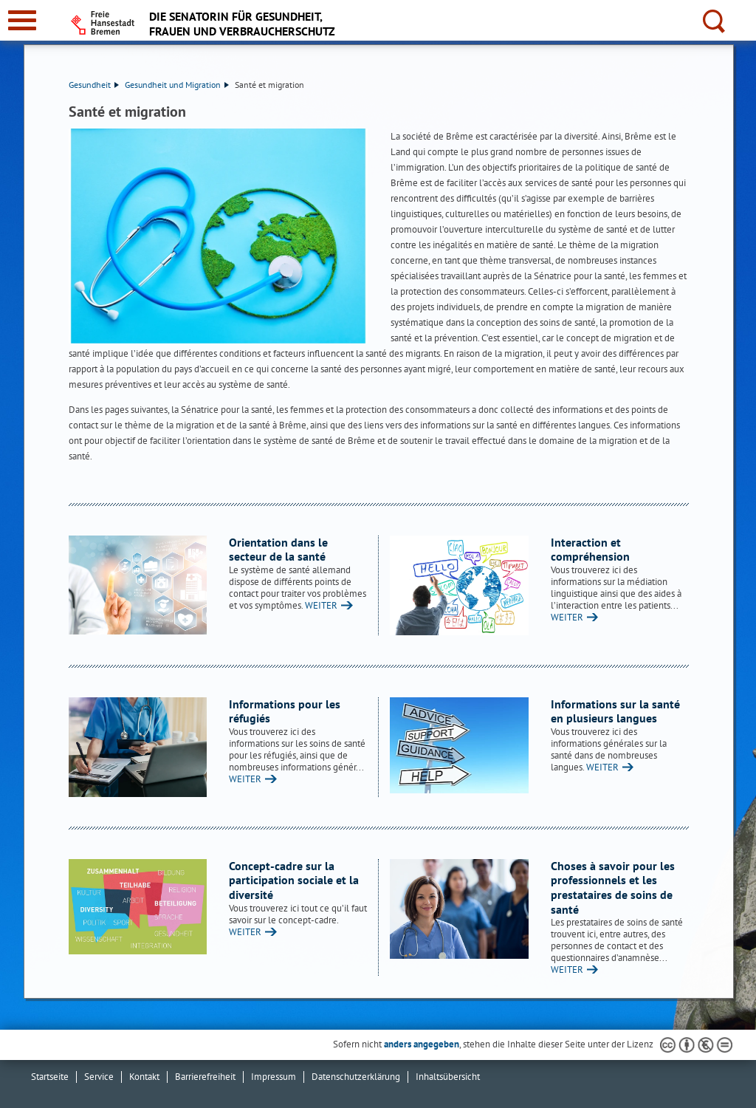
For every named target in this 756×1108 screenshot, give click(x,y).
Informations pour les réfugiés (284, 711)
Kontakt (144, 1076)
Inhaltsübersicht (448, 1076)
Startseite (50, 1076)
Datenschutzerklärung (356, 1076)
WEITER (321, 605)
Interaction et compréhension (590, 549)
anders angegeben (421, 1044)
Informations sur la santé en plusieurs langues (615, 711)
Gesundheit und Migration (177, 84)
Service (99, 1076)
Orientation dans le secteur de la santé (278, 549)
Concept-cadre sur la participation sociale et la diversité (294, 880)
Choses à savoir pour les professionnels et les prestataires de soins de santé (613, 887)
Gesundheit (94, 84)
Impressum (273, 1076)
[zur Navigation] (22, 20)
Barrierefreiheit (205, 1076)
